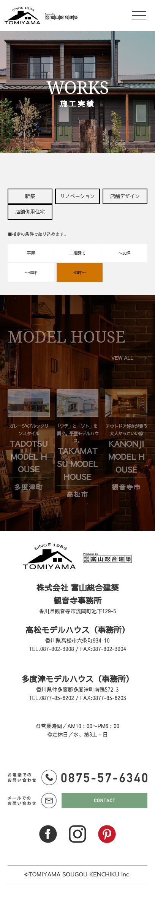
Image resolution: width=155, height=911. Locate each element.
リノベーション (77, 196)
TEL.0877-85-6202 (51, 698)
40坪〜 (79, 272)
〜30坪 (124, 253)
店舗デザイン (125, 196)
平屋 (31, 253)
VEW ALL (122, 357)
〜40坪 (30, 272)
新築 (30, 196)
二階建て (77, 253)
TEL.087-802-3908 (51, 648)
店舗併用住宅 (30, 211)
